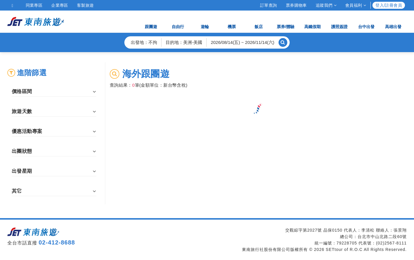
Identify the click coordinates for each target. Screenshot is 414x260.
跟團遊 (151, 21)
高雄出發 (393, 21)
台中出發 (366, 21)
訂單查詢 (268, 5)
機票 (232, 21)
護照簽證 (339, 21)
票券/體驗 (285, 21)
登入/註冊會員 (388, 5)
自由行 (178, 21)
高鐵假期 (312, 21)
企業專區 (59, 5)
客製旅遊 (85, 5)
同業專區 (34, 5)
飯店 (258, 21)
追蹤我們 (326, 5)
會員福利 (355, 5)
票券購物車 (296, 5)
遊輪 (205, 21)
